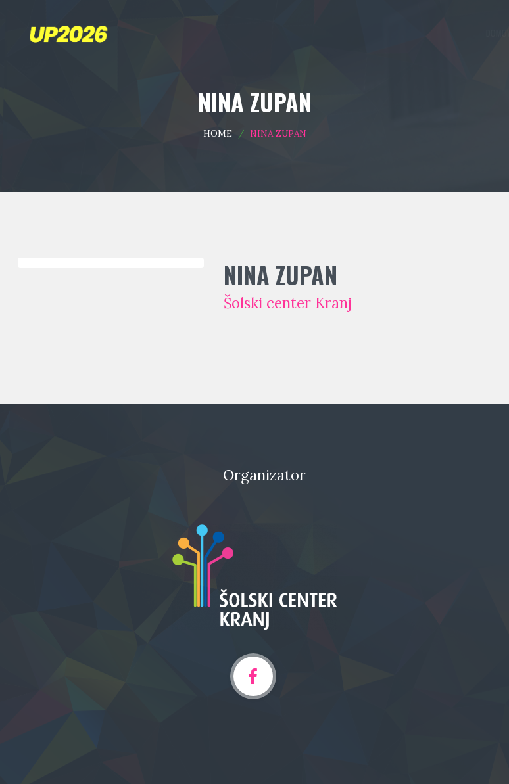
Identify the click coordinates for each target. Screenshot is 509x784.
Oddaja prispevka (415, 32)
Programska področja (331, 32)
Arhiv (472, 32)
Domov (266, 32)
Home (217, 133)
